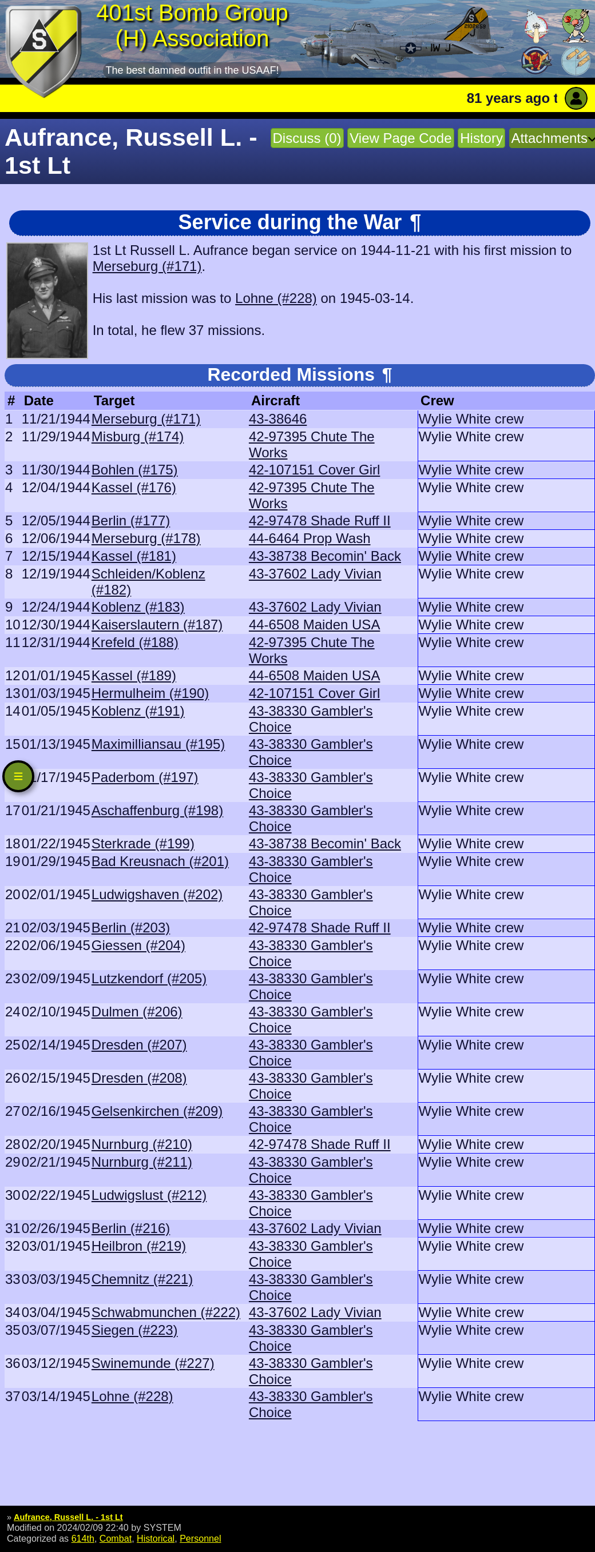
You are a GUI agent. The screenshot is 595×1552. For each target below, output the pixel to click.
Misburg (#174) (138, 436)
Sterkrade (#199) (143, 843)
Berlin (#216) (131, 1228)
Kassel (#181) (134, 556)
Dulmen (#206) (137, 1011)
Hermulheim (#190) (150, 693)
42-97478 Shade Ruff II (320, 520)
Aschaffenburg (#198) (157, 810)
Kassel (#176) (134, 487)
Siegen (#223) (135, 1330)
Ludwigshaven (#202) (157, 894)
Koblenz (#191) (138, 711)
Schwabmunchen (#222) (166, 1312)
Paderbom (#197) (145, 777)
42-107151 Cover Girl (314, 469)
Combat (116, 1538)
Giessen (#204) (138, 945)
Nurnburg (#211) (142, 1162)
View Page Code (400, 138)
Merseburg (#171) (147, 266)
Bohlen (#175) (135, 469)
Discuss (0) (307, 138)
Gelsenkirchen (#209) (157, 1111)
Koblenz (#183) (138, 607)
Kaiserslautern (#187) (157, 624)
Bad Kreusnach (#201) (160, 861)
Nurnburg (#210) (142, 1144)
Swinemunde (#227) (153, 1363)
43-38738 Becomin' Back (325, 556)
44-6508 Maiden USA (314, 624)
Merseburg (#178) (146, 538)
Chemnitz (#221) (142, 1279)
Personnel (200, 1538)
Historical (155, 1538)
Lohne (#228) (276, 298)
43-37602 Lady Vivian (315, 573)
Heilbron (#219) (139, 1246)
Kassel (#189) (134, 675)
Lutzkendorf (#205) (149, 978)
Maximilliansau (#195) (158, 744)
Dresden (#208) (139, 1078)
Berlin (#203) (131, 927)
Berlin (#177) (131, 520)
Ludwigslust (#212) (149, 1195)
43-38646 (278, 418)
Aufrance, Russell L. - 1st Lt (68, 1517)
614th (83, 1538)
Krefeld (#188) (135, 642)
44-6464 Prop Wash (310, 538)
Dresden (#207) (139, 1044)
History (481, 138)
